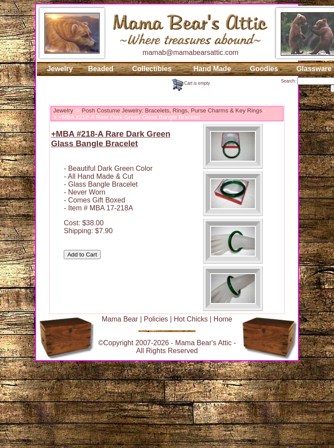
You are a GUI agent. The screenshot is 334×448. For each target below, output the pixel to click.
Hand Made (212, 68)
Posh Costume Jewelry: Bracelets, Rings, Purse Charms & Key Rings (172, 110)
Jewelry (60, 68)
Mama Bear (120, 319)
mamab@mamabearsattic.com (190, 52)
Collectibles (152, 68)
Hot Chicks (190, 319)
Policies (156, 319)
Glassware (313, 68)
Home (223, 319)
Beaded (100, 68)
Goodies (264, 68)
